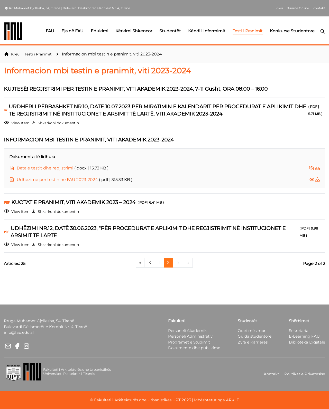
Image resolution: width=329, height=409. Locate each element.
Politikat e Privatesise (304, 374)
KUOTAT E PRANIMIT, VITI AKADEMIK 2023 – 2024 (88, 202)
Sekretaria (298, 330)
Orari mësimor (252, 330)
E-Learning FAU (304, 336)
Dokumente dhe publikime (194, 347)
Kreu (12, 54)
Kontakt (271, 374)
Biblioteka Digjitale (307, 342)
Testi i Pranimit (38, 54)
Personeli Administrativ (190, 336)
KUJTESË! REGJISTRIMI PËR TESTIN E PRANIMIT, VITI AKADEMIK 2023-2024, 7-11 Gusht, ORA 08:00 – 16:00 (138, 88)
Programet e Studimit (189, 342)
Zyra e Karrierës (253, 342)
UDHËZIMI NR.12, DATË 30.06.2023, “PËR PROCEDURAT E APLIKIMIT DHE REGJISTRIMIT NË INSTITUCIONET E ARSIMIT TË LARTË (168, 232)
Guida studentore (254, 336)
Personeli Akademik (187, 330)
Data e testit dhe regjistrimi (62, 168)
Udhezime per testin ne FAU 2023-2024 (74, 179)
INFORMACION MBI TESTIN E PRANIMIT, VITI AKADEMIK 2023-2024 (91, 139)
